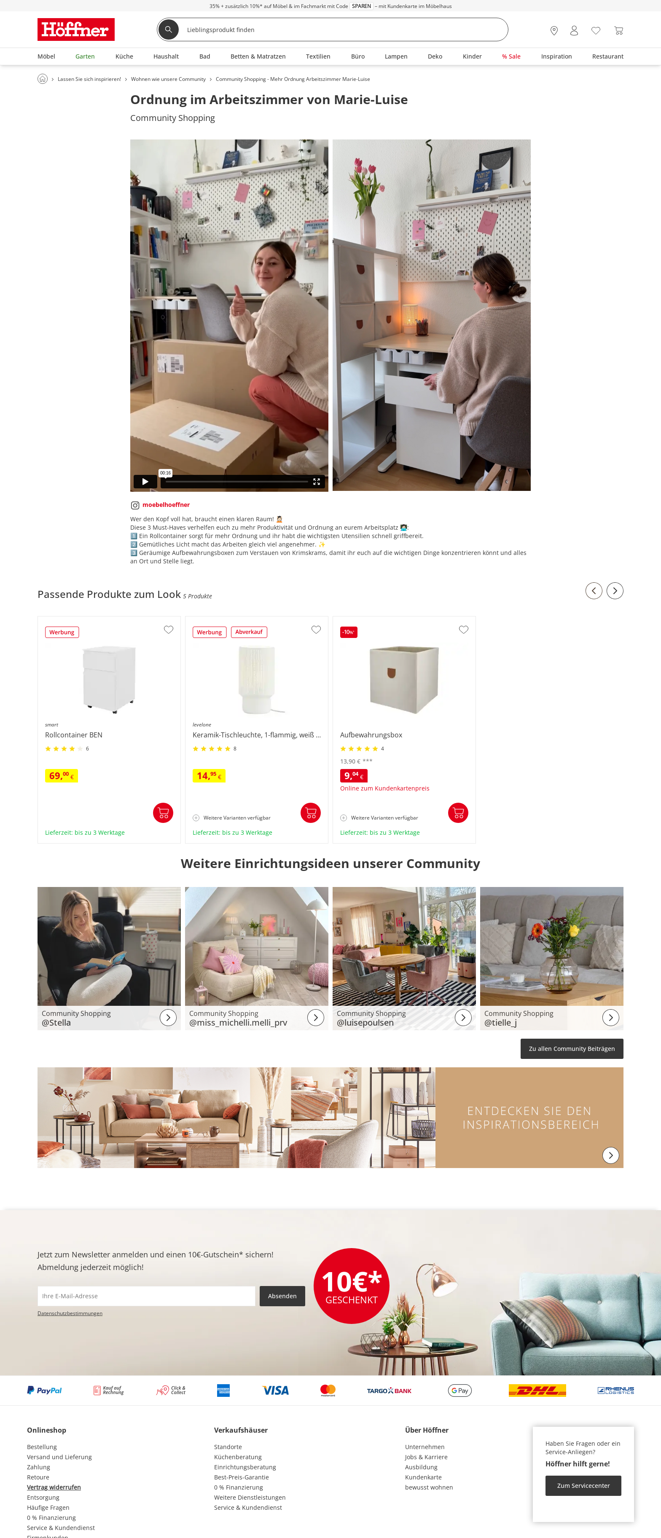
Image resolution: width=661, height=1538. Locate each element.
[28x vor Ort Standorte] (554, 30)
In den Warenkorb (163, 813)
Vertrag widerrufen (54, 1487)
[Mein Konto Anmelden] (574, 30)
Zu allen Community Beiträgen (572, 1049)
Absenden (282, 1296)
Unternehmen (425, 1447)
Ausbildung (421, 1467)
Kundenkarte (423, 1477)
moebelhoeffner (166, 505)
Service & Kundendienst (61, 1528)
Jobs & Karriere (426, 1457)
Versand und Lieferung (59, 1457)
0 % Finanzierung (51, 1518)
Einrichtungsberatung (245, 1467)
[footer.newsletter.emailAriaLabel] (146, 1296)
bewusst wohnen (429, 1487)
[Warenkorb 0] (618, 30)
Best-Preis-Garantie (241, 1477)
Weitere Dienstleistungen (250, 1497)
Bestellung (42, 1447)
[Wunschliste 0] (596, 29)
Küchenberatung (238, 1457)
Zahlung (38, 1467)
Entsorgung (43, 1497)
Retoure (38, 1477)
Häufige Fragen (48, 1507)
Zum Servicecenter (583, 1486)
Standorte (228, 1447)
